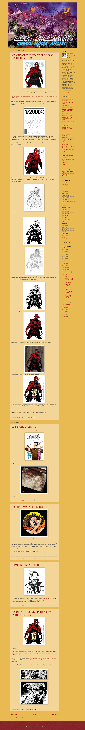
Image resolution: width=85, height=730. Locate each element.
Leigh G (71, 53)
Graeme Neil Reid (66, 207)
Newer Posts (14, 714)
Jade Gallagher (65, 211)
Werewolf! (64, 157)
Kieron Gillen (65, 217)
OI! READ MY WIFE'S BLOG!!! (28, 507)
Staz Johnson (65, 235)
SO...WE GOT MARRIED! (68, 122)
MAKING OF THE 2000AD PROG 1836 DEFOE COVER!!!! (69, 280)
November (67, 269)
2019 (65, 254)
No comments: (29, 558)
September (67, 272)
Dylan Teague (65, 197)
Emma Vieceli (65, 199)
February (67, 302)
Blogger (57, 726)
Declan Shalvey (65, 195)
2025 (65, 249)
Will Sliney (64, 237)
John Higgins (65, 215)
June (66, 276)
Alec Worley (65, 191)
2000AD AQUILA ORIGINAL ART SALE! (67, 106)
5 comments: (29, 417)
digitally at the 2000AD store (27, 103)
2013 (65, 265)
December (67, 267)
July (66, 274)
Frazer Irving (65, 205)
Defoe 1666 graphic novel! (68, 169)
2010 (65, 311)
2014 (65, 263)
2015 (65, 261)
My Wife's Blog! (65, 189)
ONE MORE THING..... (23, 426)
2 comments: (29, 500)
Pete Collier (65, 227)
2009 (65, 314)
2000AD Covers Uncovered (68, 187)
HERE (43, 276)
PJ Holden (64, 229)
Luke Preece (65, 225)
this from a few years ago (31, 430)
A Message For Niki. (67, 137)
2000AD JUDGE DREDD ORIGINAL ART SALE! (68, 103)
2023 (65, 251)
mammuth (46, 726)
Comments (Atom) (20, 717)
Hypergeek (64, 209)
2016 (65, 258)
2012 (65, 307)
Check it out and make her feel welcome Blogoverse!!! (24, 551)
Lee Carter (64, 223)
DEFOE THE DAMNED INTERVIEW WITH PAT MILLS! (31, 613)
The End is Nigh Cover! (67, 155)
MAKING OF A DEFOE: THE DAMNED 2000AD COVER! (67, 118)
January (67, 304)
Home (35, 714)
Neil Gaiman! (65, 164)
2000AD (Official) (66, 184)
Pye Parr (64, 231)
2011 (65, 309)
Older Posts (55, 714)
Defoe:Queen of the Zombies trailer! (66, 175)
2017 (65, 256)
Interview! (64, 153)
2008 (65, 316)
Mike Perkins (65, 193)
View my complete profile (68, 92)
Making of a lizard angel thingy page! (67, 134)
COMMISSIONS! (66, 132)
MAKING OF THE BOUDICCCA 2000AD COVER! (67, 129)
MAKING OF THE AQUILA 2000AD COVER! (68, 124)
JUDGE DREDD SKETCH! (25, 565)
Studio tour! (64, 167)
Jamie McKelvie (65, 213)
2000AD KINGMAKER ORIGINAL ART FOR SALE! (67, 110)
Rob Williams (65, 233)
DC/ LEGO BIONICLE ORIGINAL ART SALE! (67, 114)
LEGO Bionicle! (65, 162)
